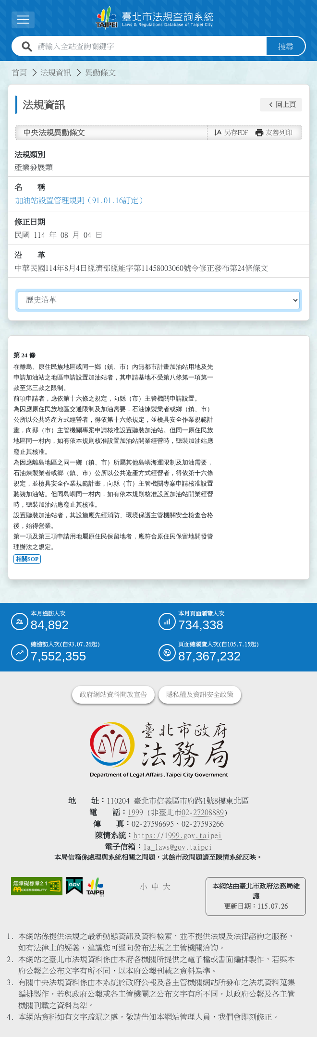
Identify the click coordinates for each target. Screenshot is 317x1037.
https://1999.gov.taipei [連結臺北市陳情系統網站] (178, 835)
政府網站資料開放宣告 (113, 694)
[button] (281, 104)
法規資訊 (55, 72)
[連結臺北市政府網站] (95, 887)
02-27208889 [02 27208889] (203, 812)
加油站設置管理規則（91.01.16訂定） (80, 200)
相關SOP (27, 559)
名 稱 (29, 187)
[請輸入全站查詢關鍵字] (150, 46)
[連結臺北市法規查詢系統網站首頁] (155, 17)
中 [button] (155, 887)
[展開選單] (23, 20)
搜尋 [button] (285, 46)
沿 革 (29, 255)
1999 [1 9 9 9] (135, 812)
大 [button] (167, 887)
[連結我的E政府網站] (74, 886)
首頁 (19, 72)
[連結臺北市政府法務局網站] (158, 749)
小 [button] (143, 887)
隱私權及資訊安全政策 (199, 694)
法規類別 (29, 154)
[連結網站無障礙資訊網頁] (36, 886)
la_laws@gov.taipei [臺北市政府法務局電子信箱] (177, 847)
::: (6, 66)
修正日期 (29, 222)
